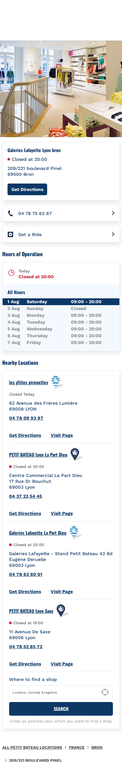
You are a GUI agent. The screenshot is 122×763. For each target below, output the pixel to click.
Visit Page (62, 435)
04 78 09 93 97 (26, 418)
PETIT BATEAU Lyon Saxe (31, 611)
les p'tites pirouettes (28, 382)
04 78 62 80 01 (25, 574)
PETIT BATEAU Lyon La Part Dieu (38, 455)
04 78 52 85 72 (25, 646)
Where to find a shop (33, 679)
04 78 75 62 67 (35, 213)
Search (61, 708)
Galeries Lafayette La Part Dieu (37, 533)
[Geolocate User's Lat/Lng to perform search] (105, 692)
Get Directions (29, 189)
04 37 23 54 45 (25, 496)
